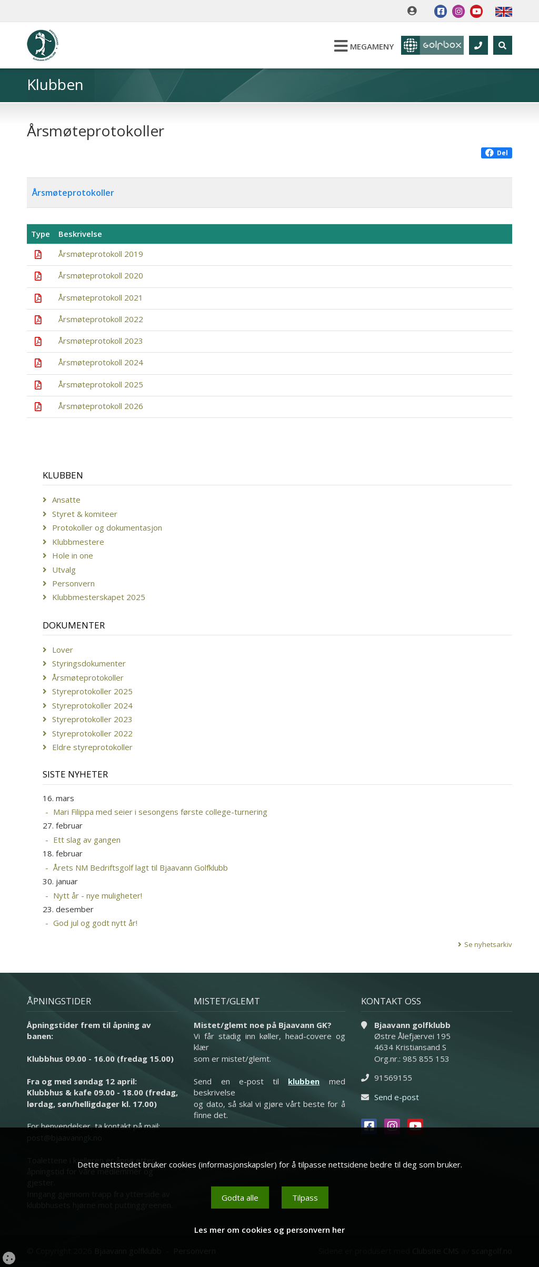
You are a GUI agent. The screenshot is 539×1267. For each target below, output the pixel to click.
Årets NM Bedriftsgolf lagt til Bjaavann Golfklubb (140, 867)
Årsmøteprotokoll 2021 (100, 297)
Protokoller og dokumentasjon (107, 527)
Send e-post (396, 1097)
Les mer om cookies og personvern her (269, 1229)
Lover (62, 649)
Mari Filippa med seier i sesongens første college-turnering (160, 811)
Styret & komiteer (84, 513)
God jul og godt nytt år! (95, 922)
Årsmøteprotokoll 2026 (100, 406)
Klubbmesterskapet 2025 (98, 597)
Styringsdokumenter (89, 663)
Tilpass (305, 1197)
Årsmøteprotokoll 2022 (100, 319)
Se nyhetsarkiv (488, 944)
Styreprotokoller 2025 (92, 691)
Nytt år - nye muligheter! (97, 895)
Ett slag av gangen (87, 839)
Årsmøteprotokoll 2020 (100, 275)
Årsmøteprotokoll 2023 (100, 340)
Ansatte (66, 499)
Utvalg (64, 569)
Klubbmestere (78, 541)
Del (496, 152)
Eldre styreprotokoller (92, 747)
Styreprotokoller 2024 (92, 705)
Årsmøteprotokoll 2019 (100, 253)
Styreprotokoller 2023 (92, 719)
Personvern (73, 583)
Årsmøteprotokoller (88, 677)
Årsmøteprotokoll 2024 (100, 362)
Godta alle (240, 1197)
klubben (304, 1081)
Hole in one (72, 555)
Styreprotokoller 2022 (92, 733)
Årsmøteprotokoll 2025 (100, 384)
